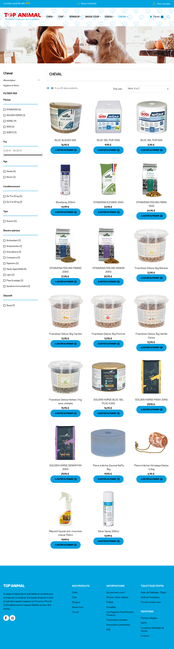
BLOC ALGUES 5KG (65, 140)
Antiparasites (14, 246)
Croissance (13, 258)
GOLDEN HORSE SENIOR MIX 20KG (65, 457)
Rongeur (76, 587)
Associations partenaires (118, 610)
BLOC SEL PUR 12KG (108, 140)
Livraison (145, 621)
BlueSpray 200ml (65, 200)
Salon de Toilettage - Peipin (153, 578)
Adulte (11, 172)
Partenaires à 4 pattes (116, 605)
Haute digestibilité (16, 269)
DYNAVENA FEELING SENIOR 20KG (108, 266)
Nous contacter (88, 4)
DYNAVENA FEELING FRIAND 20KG (65, 266)
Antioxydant (13, 241)
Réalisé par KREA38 (87, 640)
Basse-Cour (77, 592)
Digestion (12, 263)
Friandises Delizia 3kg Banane (151, 264)
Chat (74, 582)
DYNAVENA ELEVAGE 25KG (108, 200)
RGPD (144, 608)
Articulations (13, 252)
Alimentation (9, 81)
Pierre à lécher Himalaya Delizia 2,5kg (151, 457)
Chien (75, 578)
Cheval (8, 73)
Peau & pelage (14, 281)
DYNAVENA (13, 110)
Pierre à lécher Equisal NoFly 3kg (108, 457)
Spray (10, 306)
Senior (11, 177)
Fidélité (109, 587)
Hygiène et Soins (11, 86)
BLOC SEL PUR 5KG (151, 140)
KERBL (11, 121)
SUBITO (11, 133)
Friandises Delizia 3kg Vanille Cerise (151, 329)
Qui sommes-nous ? (115, 578)
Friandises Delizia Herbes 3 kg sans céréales (65, 393)
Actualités (111, 592)
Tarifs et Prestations (150, 582)
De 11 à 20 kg (14, 196)
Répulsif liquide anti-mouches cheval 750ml (65, 520)
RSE (108, 615)
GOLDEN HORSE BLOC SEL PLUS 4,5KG (108, 393)
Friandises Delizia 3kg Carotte (65, 327)
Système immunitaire (18, 286)
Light (10, 275)
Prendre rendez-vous (151, 587)
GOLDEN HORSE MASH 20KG (151, 391)
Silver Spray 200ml (108, 518)
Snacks (11, 221)
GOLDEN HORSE (15, 115)
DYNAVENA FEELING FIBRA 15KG (151, 202)
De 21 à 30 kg (14, 202)
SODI (10, 127)
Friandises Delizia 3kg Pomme (108, 327)
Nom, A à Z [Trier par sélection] (149, 89)
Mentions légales (149, 603)
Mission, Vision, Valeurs (117, 582)
